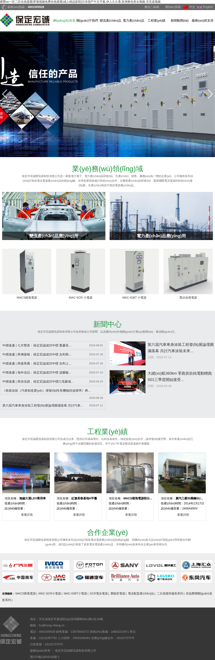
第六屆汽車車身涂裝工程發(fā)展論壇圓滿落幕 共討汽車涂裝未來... (181, 347)
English (208, 7)
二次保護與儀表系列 (170, 593)
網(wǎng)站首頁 (64, 20)
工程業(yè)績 (157, 20)
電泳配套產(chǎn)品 (141, 593)
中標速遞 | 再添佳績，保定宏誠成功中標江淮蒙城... (38, 381)
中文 (192, 7)
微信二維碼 (151, 7)
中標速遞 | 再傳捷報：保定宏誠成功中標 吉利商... (36, 354)
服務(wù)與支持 (203, 20)
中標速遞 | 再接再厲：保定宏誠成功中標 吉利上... (36, 363)
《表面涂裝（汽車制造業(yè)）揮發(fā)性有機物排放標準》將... (46, 390)
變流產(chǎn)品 (110, 20)
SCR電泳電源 (99, 593)
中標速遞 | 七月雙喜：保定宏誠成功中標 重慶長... (36, 345)
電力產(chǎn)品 (133, 20)
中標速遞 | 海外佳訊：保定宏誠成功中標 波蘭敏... (36, 372)
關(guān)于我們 (87, 20)
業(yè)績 (107, 432)
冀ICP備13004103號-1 (44, 657)
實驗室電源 (117, 593)
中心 (107, 324)
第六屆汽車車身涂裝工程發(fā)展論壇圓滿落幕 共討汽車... (42, 405)
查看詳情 (27, 514)
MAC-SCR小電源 (49, 593)
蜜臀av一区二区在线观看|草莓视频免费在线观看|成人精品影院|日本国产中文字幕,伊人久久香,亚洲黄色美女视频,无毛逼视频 (80, 1)
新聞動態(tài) (180, 20)
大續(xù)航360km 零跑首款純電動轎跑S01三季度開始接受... (180, 376)
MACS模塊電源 (26, 593)
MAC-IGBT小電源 (75, 593)
